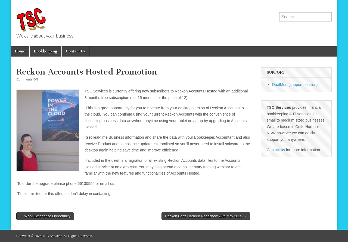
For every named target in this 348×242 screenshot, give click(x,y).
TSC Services (52, 236)
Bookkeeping (45, 51)
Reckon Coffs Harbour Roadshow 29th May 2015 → (206, 216)
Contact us (276, 150)
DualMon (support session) (295, 84)
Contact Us (76, 51)
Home (20, 51)
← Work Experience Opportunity (45, 216)
